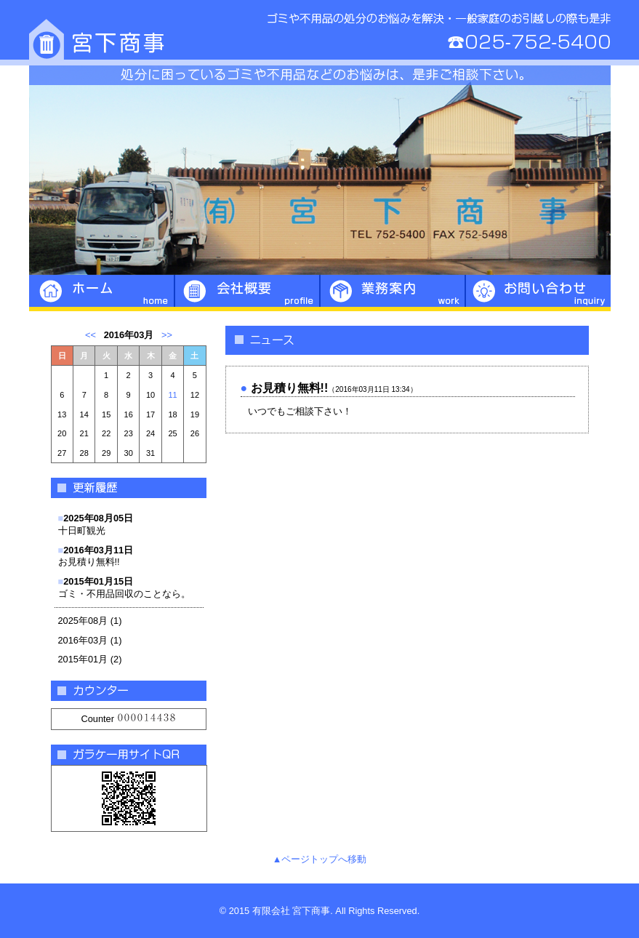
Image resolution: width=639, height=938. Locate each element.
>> (166, 334)
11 (172, 394)
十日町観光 (96, 524)
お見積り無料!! (96, 556)
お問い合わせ (538, 293)
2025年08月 (83, 620)
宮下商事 (320, 32)
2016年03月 (83, 640)
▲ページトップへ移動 (320, 859)
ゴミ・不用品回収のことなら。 (124, 587)
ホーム (101, 293)
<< (90, 334)
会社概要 (247, 293)
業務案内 (392, 293)
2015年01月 (83, 659)
